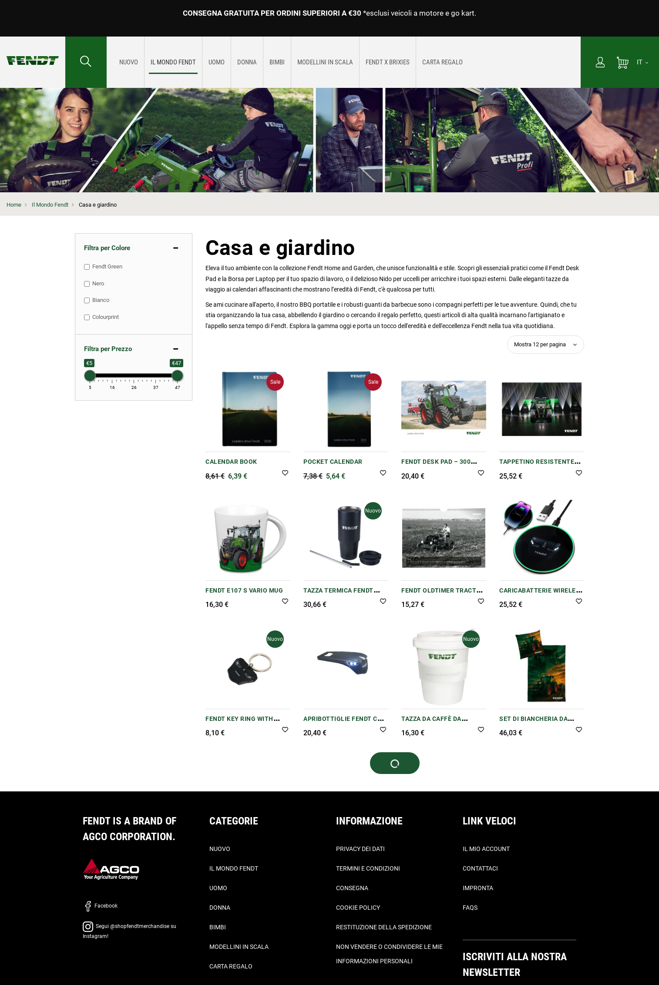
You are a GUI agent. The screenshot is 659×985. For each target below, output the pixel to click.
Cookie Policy (358, 907)
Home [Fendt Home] (14, 204)
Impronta (478, 887)
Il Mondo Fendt (50, 204)
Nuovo (219, 848)
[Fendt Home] (33, 52)
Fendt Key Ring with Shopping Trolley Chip (244, 723)
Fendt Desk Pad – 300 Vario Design (436, 466)
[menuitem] (129, 62)
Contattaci (480, 868)
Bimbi (217, 927)
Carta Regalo (230, 966)
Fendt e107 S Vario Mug (244, 590)
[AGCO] (111, 868)
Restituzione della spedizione (384, 927)
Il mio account (486, 848)
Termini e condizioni (368, 868)
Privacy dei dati (360, 848)
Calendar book (231, 461)
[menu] (343, 62)
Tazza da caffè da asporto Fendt (431, 723)
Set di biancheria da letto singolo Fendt (535, 723)
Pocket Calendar (333, 461)
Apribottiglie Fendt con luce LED (345, 723)
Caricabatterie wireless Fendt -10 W (541, 595)
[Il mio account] (600, 63)
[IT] (642, 62)
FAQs (470, 907)
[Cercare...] (86, 62)
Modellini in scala (239, 946)
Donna (219, 907)
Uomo (218, 887)
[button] (285, 473)
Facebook (100, 906)
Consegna (352, 887)
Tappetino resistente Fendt (536, 466)
